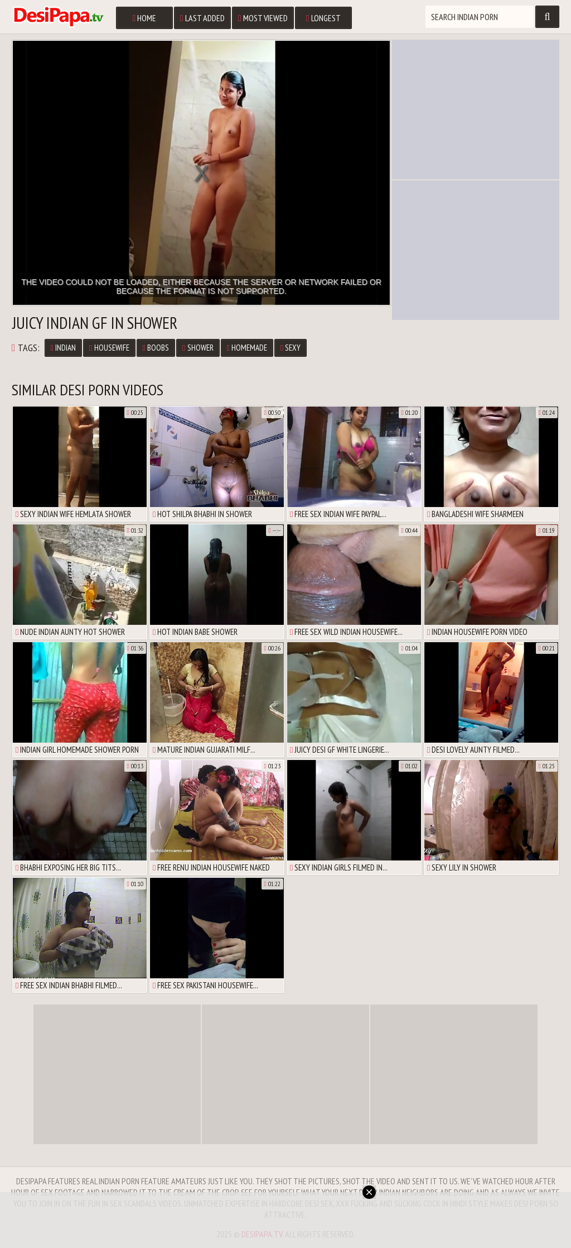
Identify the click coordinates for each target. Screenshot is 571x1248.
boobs (156, 347)
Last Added (202, 17)
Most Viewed (263, 17)
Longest (323, 17)
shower (197, 347)
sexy (290, 347)
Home (144, 17)
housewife (109, 347)
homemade (247, 347)
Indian (63, 347)
